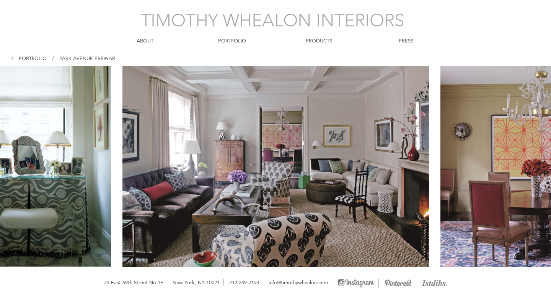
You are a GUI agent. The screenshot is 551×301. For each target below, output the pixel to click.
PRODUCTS (319, 40)
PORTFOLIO (232, 40)
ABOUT (145, 40)
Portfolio (33, 58)
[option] (275, 166)
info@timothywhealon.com (298, 282)
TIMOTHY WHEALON (272, 20)
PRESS (406, 40)
